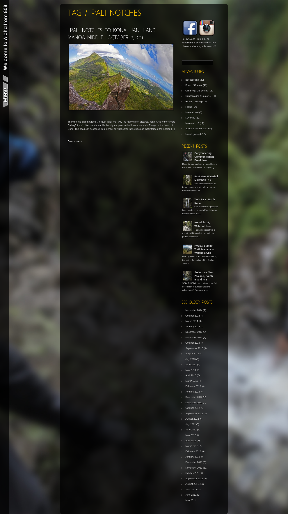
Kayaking (190, 117)
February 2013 (193, 386)
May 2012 (190, 435)
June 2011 (191, 494)
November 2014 (193, 310)
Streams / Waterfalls (196, 128)
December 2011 (193, 462)
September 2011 (194, 478)
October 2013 (192, 342)
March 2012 (191, 446)
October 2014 (192, 315)
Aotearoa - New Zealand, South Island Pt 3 (203, 276)
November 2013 (193, 337)
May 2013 (190, 370)
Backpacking (192, 79)
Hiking (188, 106)
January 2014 (192, 326)
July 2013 (190, 359)
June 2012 (191, 429)
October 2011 (192, 473)
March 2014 (191, 321)
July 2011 (190, 489)
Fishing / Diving (193, 101)
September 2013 (194, 348)
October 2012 (192, 408)
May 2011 (190, 500)
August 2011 (192, 484)
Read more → (75, 141)
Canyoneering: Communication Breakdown (204, 157)
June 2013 (191, 364)
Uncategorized (193, 134)
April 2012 (190, 440)
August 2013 (192, 353)
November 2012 (193, 402)
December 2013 (193, 332)
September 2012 (194, 413)
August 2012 (192, 418)
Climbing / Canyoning (196, 90)
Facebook (187, 42)
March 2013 (191, 380)
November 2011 (193, 467)
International (192, 112)
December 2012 (193, 397)
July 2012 (190, 424)
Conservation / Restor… (198, 96)
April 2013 (190, 375)
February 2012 (193, 451)
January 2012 (192, 456)
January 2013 (192, 391)
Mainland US (192, 123)
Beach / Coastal (193, 85)
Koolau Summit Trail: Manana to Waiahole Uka (204, 249)
